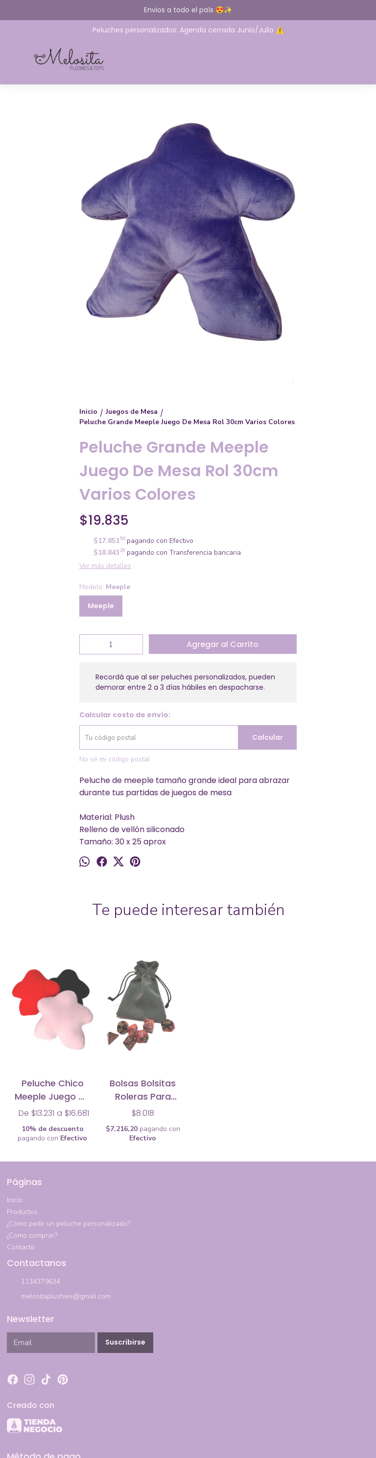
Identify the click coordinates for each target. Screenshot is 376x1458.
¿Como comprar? (32, 1235)
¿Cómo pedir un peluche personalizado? (68, 1223)
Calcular (267, 737)
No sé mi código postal (114, 759)
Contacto (21, 1247)
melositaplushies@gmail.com (59, 1297)
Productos (22, 1211)
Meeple (101, 606)
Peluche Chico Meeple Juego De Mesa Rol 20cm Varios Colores (52, 1089)
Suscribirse (125, 1342)
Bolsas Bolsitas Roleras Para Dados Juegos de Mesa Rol (143, 1089)
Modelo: (104, 587)
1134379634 (33, 1282)
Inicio (15, 1200)
